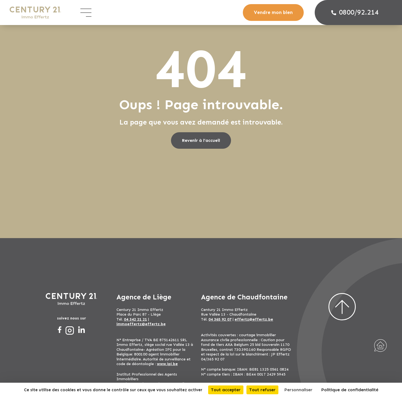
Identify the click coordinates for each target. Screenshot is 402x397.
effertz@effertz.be (254, 319)
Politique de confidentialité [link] (349, 389)
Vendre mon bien (273, 12)
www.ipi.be (167, 364)
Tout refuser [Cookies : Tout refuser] (262, 389)
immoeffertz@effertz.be (141, 324)
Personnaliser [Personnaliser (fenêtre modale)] (298, 389)
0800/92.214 (355, 12)
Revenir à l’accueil (201, 140)
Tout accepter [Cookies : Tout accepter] (226, 389)
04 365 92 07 (220, 319)
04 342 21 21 (135, 319)
